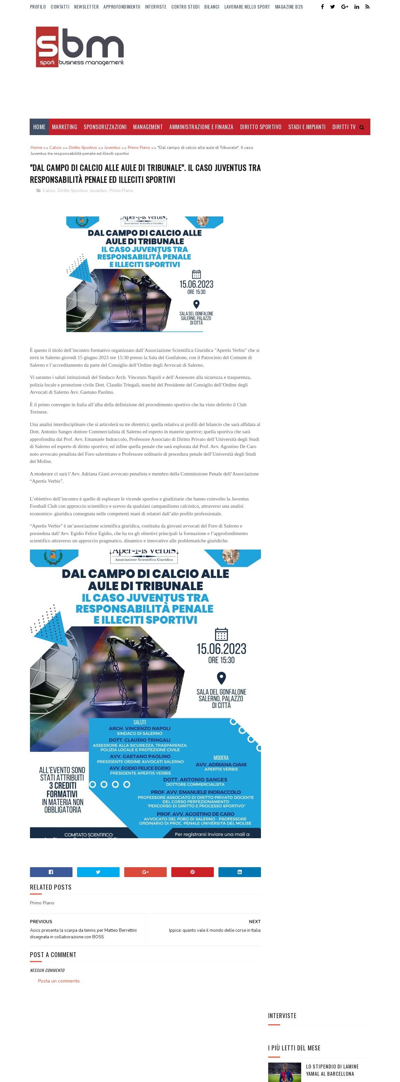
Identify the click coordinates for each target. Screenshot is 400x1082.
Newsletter (86, 6)
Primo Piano (121, 191)
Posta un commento (59, 974)
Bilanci (211, 6)
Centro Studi (185, 6)
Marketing (64, 127)
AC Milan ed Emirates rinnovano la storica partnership (331, 349)
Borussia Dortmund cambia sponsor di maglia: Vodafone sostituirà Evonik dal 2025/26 (337, 286)
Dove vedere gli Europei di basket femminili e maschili (337, 252)
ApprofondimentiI (121, 6)
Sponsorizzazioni (105, 127)
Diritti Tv (344, 127)
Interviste (155, 6)
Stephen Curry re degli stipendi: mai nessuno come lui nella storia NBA (336, 439)
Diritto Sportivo (261, 127)
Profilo (38, 6)
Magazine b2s (289, 6)
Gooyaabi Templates (120, 1067)
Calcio (49, 191)
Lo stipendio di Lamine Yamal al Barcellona (332, 218)
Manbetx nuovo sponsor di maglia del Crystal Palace (335, 379)
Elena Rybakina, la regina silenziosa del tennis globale (336, 409)
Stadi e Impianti (307, 127)
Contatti (60, 6)
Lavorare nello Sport (247, 6)
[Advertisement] (250, 66)
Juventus (98, 191)
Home (39, 127)
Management (148, 127)
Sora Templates (61, 1067)
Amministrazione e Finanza (201, 127)
